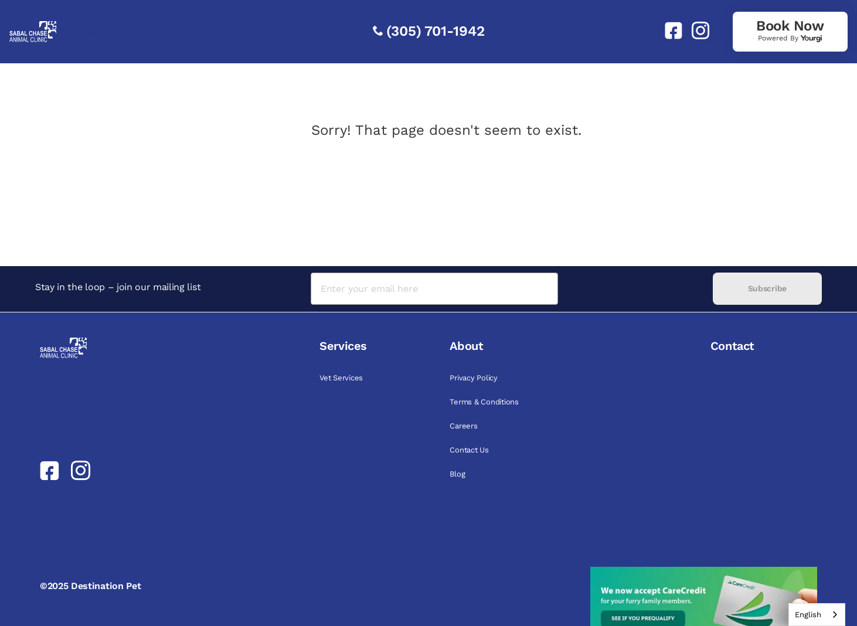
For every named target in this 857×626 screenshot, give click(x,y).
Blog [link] (457, 474)
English (808, 614)
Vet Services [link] (341, 377)
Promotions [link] (178, 31)
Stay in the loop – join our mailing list (117, 286)
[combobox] (816, 614)
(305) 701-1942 (435, 31)
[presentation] (635, 289)
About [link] (240, 31)
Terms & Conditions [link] (484, 401)
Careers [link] (463, 425)
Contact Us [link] (469, 449)
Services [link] (97, 31)
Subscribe (767, 288)
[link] (668, 30)
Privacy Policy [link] (473, 377)
